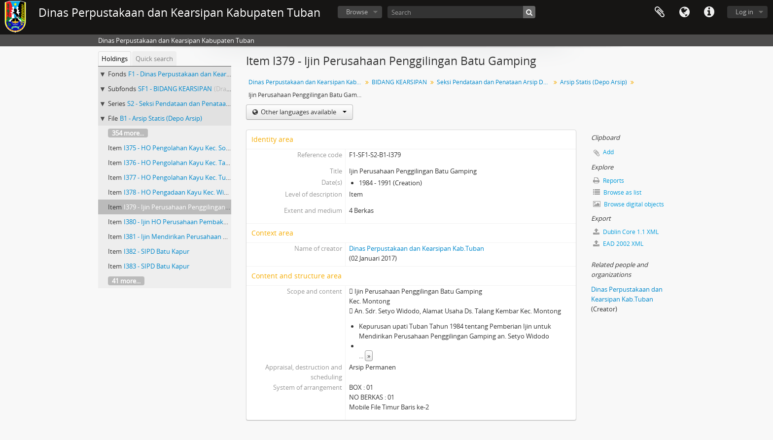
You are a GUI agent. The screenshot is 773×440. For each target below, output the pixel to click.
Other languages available (303, 111)
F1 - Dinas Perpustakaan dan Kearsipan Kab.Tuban (201, 73)
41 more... (126, 280)
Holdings (115, 58)
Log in (744, 11)
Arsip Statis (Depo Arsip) (593, 82)
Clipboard (659, 12)
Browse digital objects (628, 204)
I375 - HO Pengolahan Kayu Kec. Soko (178, 147)
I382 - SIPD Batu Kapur (156, 251)
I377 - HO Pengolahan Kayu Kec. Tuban (180, 177)
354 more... (128, 133)
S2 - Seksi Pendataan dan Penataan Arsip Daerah (198, 103)
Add (608, 152)
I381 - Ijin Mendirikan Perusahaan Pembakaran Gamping (206, 236)
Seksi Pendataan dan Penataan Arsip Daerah (495, 82)
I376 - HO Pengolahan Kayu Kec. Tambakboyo (190, 162)
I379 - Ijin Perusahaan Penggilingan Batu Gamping (196, 207)
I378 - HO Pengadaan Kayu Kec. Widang (181, 192)
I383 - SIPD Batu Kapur (156, 266)
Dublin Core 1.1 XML (626, 232)
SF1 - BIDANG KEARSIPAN (175, 88)
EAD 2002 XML (618, 243)
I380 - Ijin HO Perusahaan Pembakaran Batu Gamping (202, 221)
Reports (608, 180)
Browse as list (617, 192)
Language (684, 12)
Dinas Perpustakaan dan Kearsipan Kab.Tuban (306, 82)
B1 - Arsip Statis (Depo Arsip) (161, 118)
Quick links (709, 12)
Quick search (154, 58)
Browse (357, 11)
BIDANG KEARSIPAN (399, 82)
